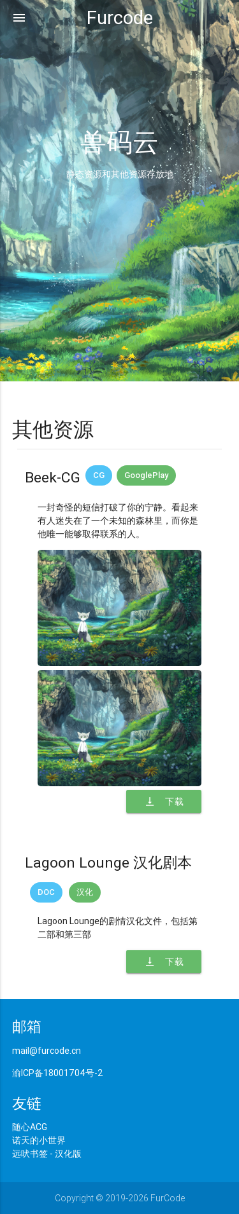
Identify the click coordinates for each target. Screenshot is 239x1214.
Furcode (120, 17)
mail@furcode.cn (46, 1050)
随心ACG (29, 1127)
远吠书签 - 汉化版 (47, 1153)
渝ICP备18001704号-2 (57, 1073)
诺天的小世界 (39, 1140)
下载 (164, 801)
